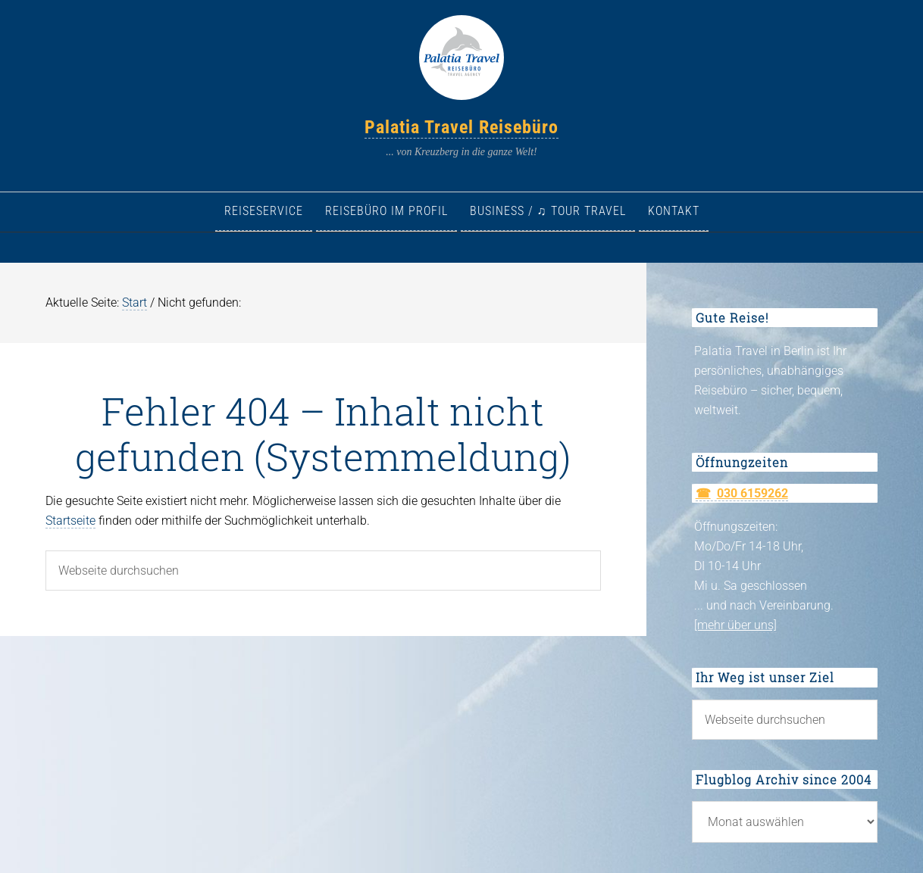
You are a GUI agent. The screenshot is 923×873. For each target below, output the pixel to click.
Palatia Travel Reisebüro (461, 127)
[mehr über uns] (735, 625)
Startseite (70, 520)
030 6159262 (752, 493)
